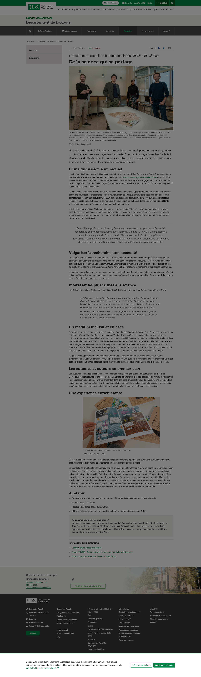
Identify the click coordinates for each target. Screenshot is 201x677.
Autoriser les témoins (164, 665)
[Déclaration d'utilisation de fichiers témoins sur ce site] (100, 665)
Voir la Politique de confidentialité (41, 668)
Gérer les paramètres (141, 665)
